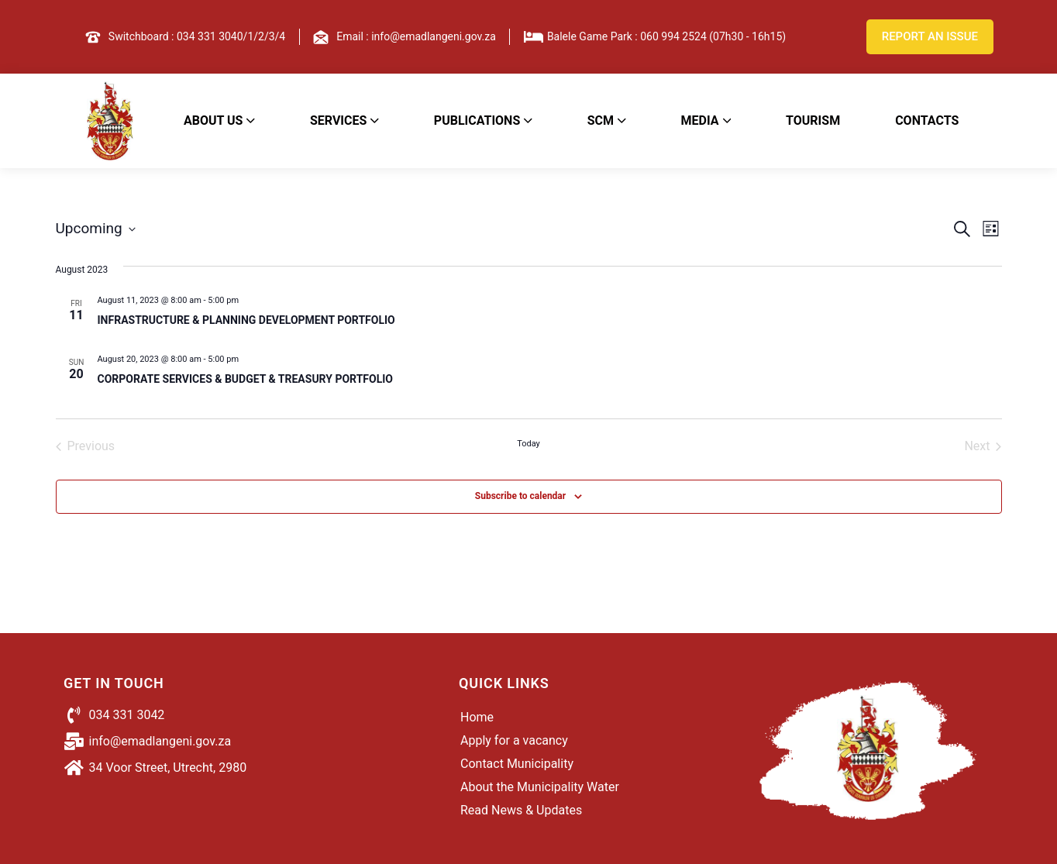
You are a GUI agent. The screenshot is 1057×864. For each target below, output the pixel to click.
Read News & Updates (521, 810)
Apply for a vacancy (514, 740)
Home (477, 717)
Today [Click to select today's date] (528, 444)
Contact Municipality (516, 763)
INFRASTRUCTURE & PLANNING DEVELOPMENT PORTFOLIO (246, 320)
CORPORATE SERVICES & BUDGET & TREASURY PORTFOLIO (245, 379)
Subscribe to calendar (520, 496)
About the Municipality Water (539, 787)
